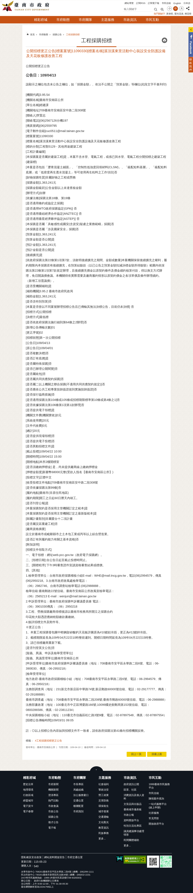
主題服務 (107, 20)
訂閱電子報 (153, 3)
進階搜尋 (162, 9)
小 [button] (169, 8)
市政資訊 (130, 20)
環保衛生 (103, 806)
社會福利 (103, 784)
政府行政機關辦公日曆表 (46, 880)
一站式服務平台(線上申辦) (158, 806)
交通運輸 (103, 816)
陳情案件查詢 (156, 798)
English (177, 3)
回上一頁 (136, 754)
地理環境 (28, 789)
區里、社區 (130, 789)
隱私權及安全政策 (31, 857)
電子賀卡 (28, 806)
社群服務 (154, 813)
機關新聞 (53, 789)
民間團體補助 (131, 840)
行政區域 (28, 795)
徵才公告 (53, 822)
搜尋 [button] (155, 9)
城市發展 (103, 811)
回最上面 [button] (157, 754)
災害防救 (103, 800)
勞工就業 (103, 795)
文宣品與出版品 (133, 804)
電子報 (52, 827)
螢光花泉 (179, 13)
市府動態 (63, 20)
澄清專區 (53, 795)
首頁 (32, 34)
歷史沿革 (28, 784)
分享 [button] (188, 6)
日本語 (187, 3)
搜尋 (125, 8)
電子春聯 (28, 811)
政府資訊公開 (131, 784)
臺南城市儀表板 (133, 809)
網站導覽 (129, 3)
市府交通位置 (75, 857)
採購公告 (57, 34)
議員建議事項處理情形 (134, 833)
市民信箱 (166, 3)
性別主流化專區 (133, 825)
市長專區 (78, 784)
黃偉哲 (169, 13)
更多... (102, 838)
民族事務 (103, 833)
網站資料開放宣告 (54, 857)
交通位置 (78, 800)
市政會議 (53, 806)
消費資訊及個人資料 (134, 797)
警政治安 (103, 789)
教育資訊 (103, 827)
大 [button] (181, 8)
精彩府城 (40, 20)
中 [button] (175, 8)
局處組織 (78, 789)
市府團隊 (85, 20)
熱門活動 (53, 800)
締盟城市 (28, 800)
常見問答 (154, 818)
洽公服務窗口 (81, 795)
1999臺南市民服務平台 (159, 786)
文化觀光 (103, 822)
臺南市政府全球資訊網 (26, 6)
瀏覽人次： (27, 866)
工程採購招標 (73, 34)
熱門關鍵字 (159, 14)
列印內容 (164, 40)
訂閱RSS (140, 3)
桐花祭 (188, 13)
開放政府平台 (156, 823)
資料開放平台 (131, 820)
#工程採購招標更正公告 (48, 740)
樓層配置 (78, 806)
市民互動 (152, 20)
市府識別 (78, 811)
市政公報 (129, 814)
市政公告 (53, 811)
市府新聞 (53, 784)
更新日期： (27, 861)
